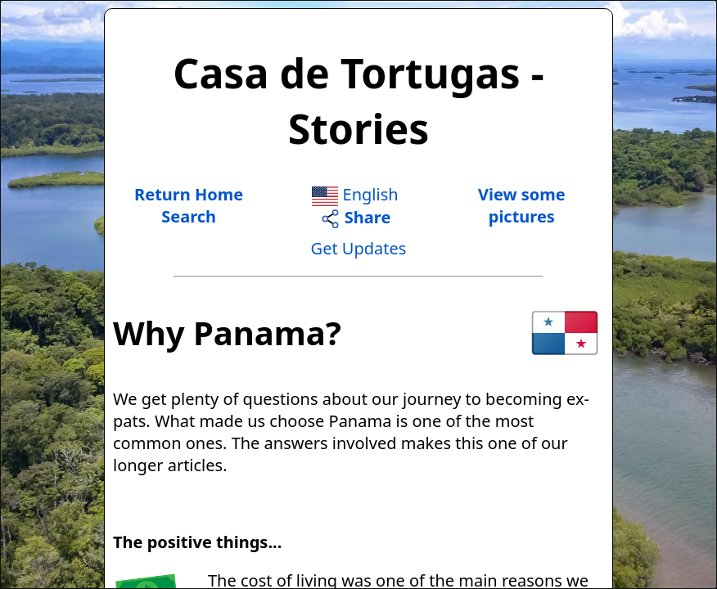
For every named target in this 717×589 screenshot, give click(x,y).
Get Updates (359, 248)
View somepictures (522, 205)
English (355, 194)
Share (355, 217)
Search (188, 216)
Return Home (188, 194)
